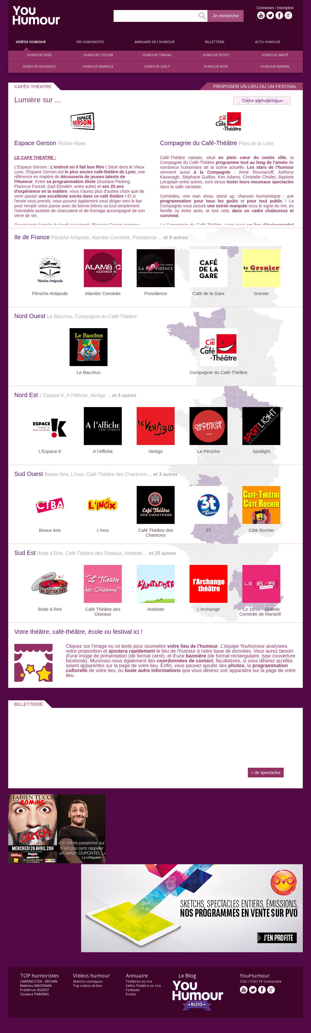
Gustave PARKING (34, 994)
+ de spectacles (266, 772)
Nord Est (75, 395)
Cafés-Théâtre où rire (143, 985)
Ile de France (101, 237)
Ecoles (131, 994)
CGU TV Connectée (266, 981)
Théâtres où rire (139, 981)
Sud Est (95, 552)
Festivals (132, 989)
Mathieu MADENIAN (36, 985)
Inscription (285, 8)
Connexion (266, 8)
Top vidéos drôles (87, 985)
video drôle (36, 15)
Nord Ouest (75, 316)
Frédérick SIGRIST (34, 989)
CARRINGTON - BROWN (38, 981)
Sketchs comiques (87, 981)
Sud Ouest (96, 474)
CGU (243, 981)
